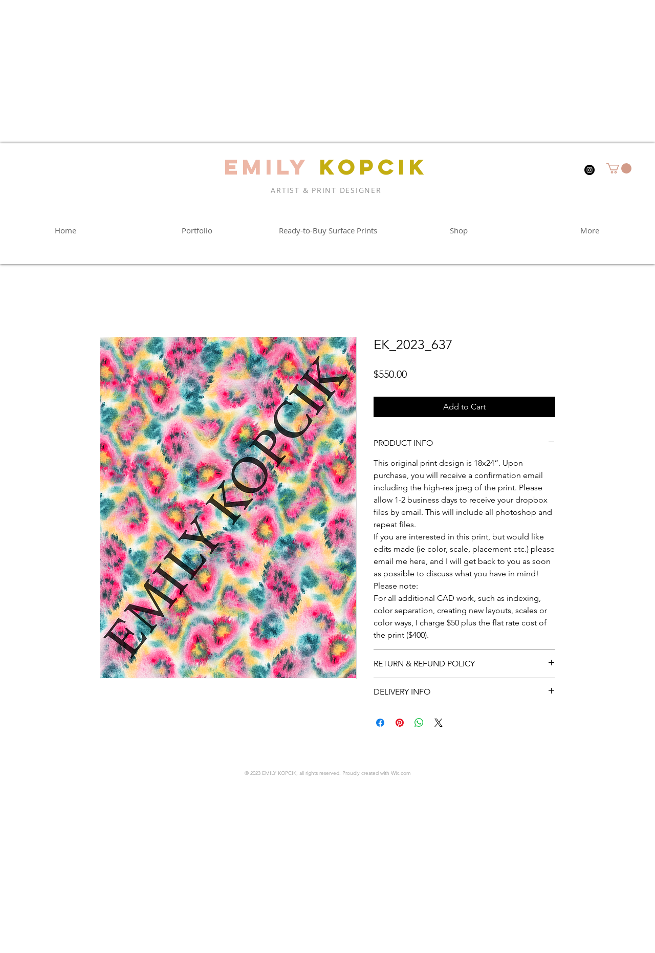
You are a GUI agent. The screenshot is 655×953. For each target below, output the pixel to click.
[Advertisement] (307, 71)
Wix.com (401, 773)
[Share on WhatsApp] (419, 723)
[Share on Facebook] (380, 723)
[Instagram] (589, 170)
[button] (618, 168)
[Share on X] (438, 723)
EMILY (267, 167)
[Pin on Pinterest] (400, 723)
